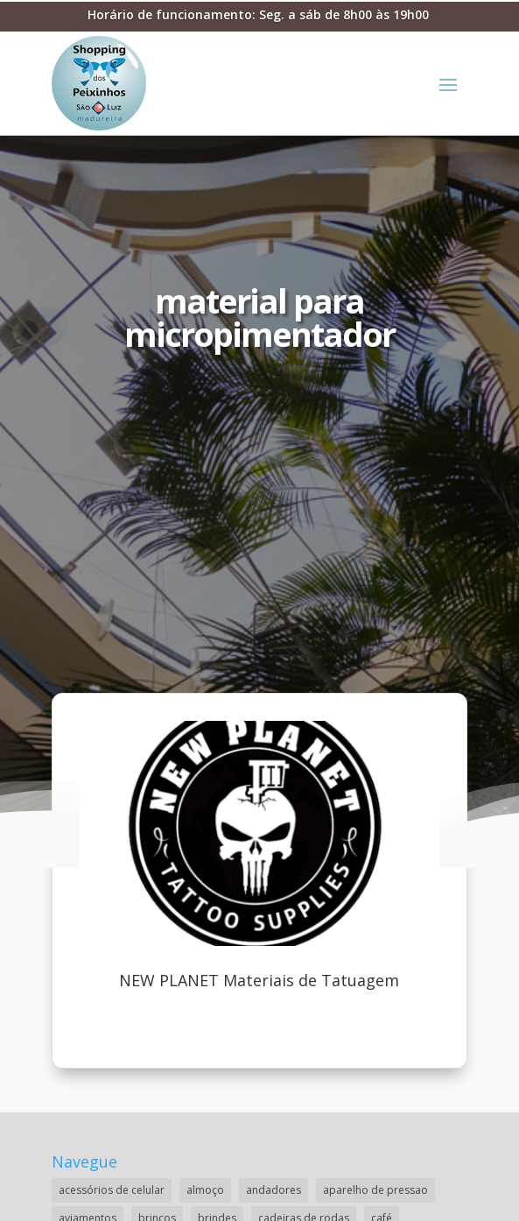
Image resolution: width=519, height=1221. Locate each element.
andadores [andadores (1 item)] (273, 1189)
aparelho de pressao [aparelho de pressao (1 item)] (375, 1189)
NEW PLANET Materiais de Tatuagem (259, 980)
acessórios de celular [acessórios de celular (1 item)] (112, 1189)
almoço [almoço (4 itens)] (205, 1189)
